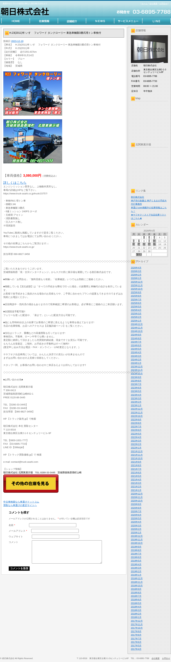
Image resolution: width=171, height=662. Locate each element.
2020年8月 (136, 508)
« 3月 (139, 254)
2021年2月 (136, 486)
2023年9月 (136, 377)
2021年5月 (136, 476)
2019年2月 (136, 571)
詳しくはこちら (14, 183)
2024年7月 (136, 342)
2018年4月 (136, 606)
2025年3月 (136, 313)
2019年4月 (136, 564)
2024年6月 (136, 345)
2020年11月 (137, 497)
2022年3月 (136, 440)
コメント (13, 542)
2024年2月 (136, 359)
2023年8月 (136, 380)
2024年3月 (136, 356)
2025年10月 (137, 289)
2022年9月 (136, 419)
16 (149, 244)
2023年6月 (136, 387)
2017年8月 (136, 635)
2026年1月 (136, 278)
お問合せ (163, 3)
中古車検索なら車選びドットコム (21, 501)
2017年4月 (136, 649)
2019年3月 (136, 568)
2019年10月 (137, 543)
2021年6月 (136, 472)
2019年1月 (136, 575)
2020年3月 (136, 525)
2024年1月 (136, 363)
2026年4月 (136, 267)
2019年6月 (136, 557)
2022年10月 (137, 416)
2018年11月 (137, 582)
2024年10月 (137, 331)
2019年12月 (137, 536)
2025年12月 (137, 282)
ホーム (145, 3)
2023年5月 (136, 391)
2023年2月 (136, 402)
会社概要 (153, 3)
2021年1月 (136, 490)
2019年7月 (136, 553)
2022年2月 (136, 444)
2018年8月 (136, 592)
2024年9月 (136, 334)
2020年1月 (136, 532)
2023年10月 (137, 373)
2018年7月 (136, 596)
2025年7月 (136, 299)
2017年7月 (136, 638)
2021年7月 (136, 469)
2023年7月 (136, 384)
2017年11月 (137, 624)
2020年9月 (136, 504)
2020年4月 (136, 522)
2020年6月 (136, 515)
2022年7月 (136, 426)
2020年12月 (137, 493)
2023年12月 (137, 366)
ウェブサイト (16, 536)
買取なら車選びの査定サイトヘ (20, 505)
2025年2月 (136, 317)
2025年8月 (136, 296)
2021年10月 (137, 458)
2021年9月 (136, 462)
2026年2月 (136, 274)
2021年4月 (136, 479)
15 (144, 244)
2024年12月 (137, 324)
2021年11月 (137, 455)
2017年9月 (136, 631)
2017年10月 (137, 628)
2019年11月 (137, 539)
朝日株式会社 (137, 197)
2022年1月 (136, 447)
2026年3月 (136, 271)
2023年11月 (137, 370)
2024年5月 (136, 349)
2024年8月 (136, 338)
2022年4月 (136, 437)
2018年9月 (136, 589)
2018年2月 (136, 613)
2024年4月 (136, 352)
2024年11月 (137, 327)
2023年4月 (136, 395)
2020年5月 (136, 518)
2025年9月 (136, 292)
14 (139, 244)
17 (154, 244)
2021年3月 (136, 483)
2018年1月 (136, 617)
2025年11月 (137, 285)
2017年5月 (136, 645)
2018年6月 (136, 599)
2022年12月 (137, 409)
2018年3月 (136, 610)
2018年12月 (137, 578)
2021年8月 (136, 465)
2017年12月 (137, 621)
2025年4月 (136, 310)
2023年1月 (136, 405)
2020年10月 (137, 500)
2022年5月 (136, 433)
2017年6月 (136, 642)
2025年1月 (136, 320)
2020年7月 (136, 511)
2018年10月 (137, 585)
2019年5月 (136, 560)
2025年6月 (136, 303)
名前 (12, 525)
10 (154, 241)
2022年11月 (137, 412)
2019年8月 (136, 550)
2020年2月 (136, 529)
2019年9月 (136, 547)
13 (133, 244)
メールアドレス (18, 530)
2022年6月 (136, 430)
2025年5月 (136, 306)
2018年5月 (136, 603)
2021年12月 (137, 451)
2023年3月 (136, 398)
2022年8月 (136, 423)
